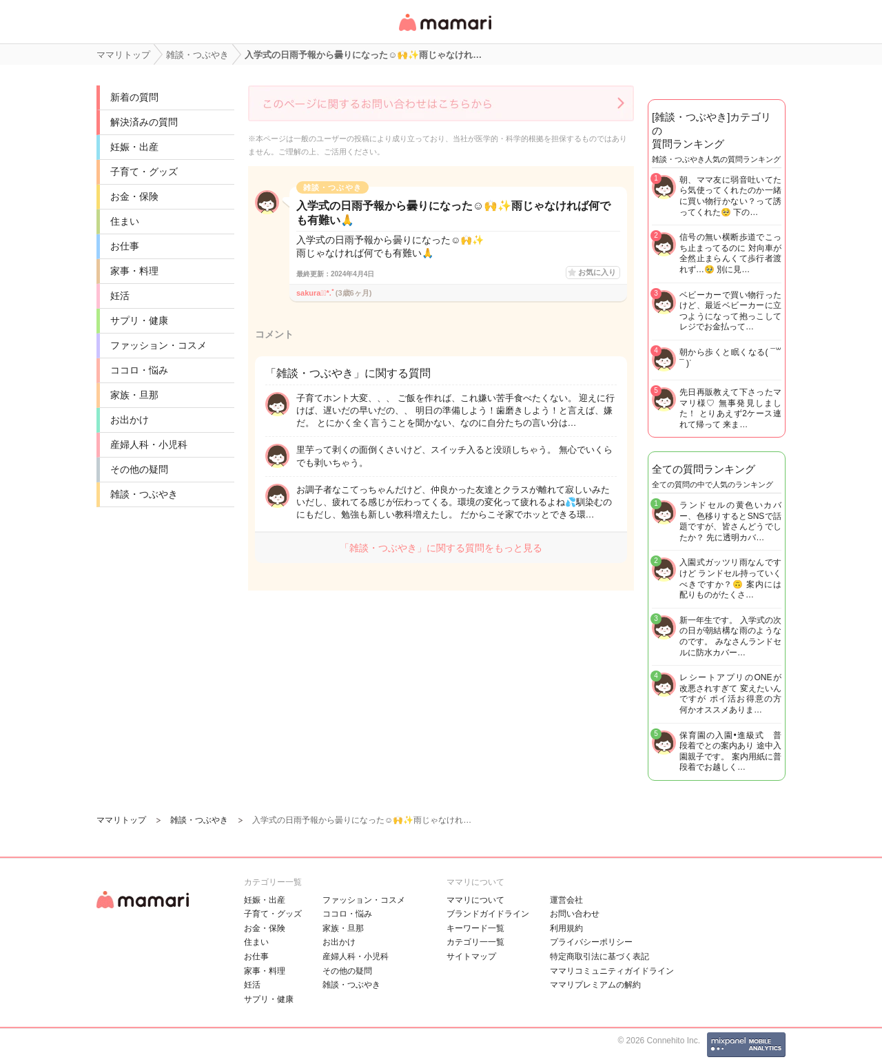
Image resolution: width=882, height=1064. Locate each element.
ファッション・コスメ (158, 345)
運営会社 (566, 900)
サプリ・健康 (139, 320)
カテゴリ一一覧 (475, 942)
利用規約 (566, 928)
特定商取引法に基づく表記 (599, 956)
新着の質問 (134, 97)
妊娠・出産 (134, 146)
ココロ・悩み (139, 370)
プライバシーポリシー (591, 942)
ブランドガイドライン (488, 914)
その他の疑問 (139, 469)
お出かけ (129, 419)
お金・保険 (134, 196)
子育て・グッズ (144, 171)
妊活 (120, 295)
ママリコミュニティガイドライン (612, 971)
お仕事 (124, 246)
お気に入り (597, 272)
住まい (124, 221)
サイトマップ (471, 956)
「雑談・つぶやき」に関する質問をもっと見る (441, 547)
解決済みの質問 (144, 121)
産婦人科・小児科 (148, 444)
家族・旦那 (134, 394)
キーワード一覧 (475, 928)
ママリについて (475, 900)
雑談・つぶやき (144, 494)
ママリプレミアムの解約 (595, 985)
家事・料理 (134, 270)
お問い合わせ (574, 914)
